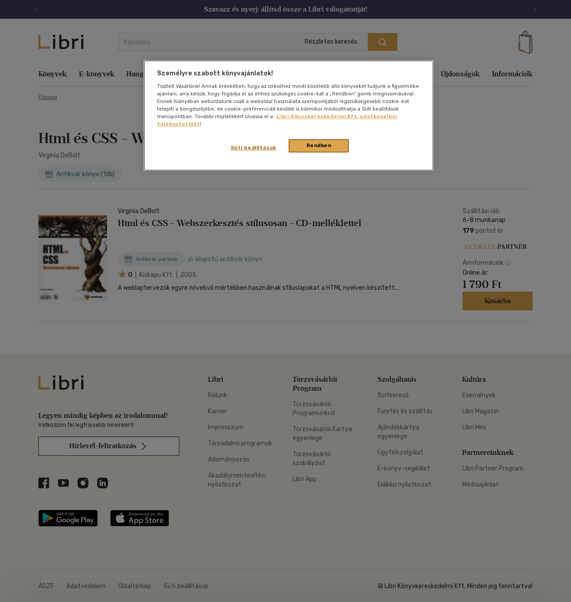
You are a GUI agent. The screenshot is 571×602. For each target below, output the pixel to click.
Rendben (318, 145)
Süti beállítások (254, 147)
